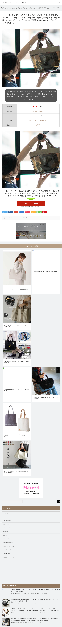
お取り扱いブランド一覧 (8, 557)
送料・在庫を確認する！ (38, 111)
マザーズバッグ (6, 528)
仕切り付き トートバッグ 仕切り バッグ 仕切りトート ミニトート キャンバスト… (28, 622)
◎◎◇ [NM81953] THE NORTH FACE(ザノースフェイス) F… (24, 603)
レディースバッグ (19, 218)
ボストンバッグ (6, 524)
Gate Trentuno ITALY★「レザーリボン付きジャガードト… (46, 272)
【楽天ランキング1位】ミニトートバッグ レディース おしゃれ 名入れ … (16, 362)
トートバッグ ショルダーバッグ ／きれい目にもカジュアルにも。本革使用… (16, 472)
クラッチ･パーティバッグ (8, 546)
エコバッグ (5, 535)
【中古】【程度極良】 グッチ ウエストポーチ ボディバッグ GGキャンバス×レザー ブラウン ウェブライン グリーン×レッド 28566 (35, 590)
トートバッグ (8, 218)
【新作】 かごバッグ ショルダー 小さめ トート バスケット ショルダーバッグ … (28, 613)
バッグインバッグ (7, 549)
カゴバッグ (5, 531)
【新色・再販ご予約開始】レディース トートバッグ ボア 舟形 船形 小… (46, 398)
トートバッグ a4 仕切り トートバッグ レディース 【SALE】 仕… (15, 326)
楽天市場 (38, 125)
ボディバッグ (6, 538)
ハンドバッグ (6, 517)
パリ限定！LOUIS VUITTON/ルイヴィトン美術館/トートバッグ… (16, 435)
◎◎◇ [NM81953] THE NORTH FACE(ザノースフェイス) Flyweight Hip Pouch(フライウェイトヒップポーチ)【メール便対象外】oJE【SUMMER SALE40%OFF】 (35, 600)
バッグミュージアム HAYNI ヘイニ (38, 120)
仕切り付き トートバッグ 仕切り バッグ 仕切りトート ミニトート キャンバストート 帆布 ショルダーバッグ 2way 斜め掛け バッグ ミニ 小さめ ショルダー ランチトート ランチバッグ (35, 619)
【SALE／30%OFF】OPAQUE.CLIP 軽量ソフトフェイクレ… (16, 290)
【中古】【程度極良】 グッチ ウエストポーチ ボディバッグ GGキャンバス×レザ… (29, 593)
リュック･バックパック (8, 542)
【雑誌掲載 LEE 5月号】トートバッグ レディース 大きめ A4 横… (16, 390)
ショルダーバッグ (7, 520)
